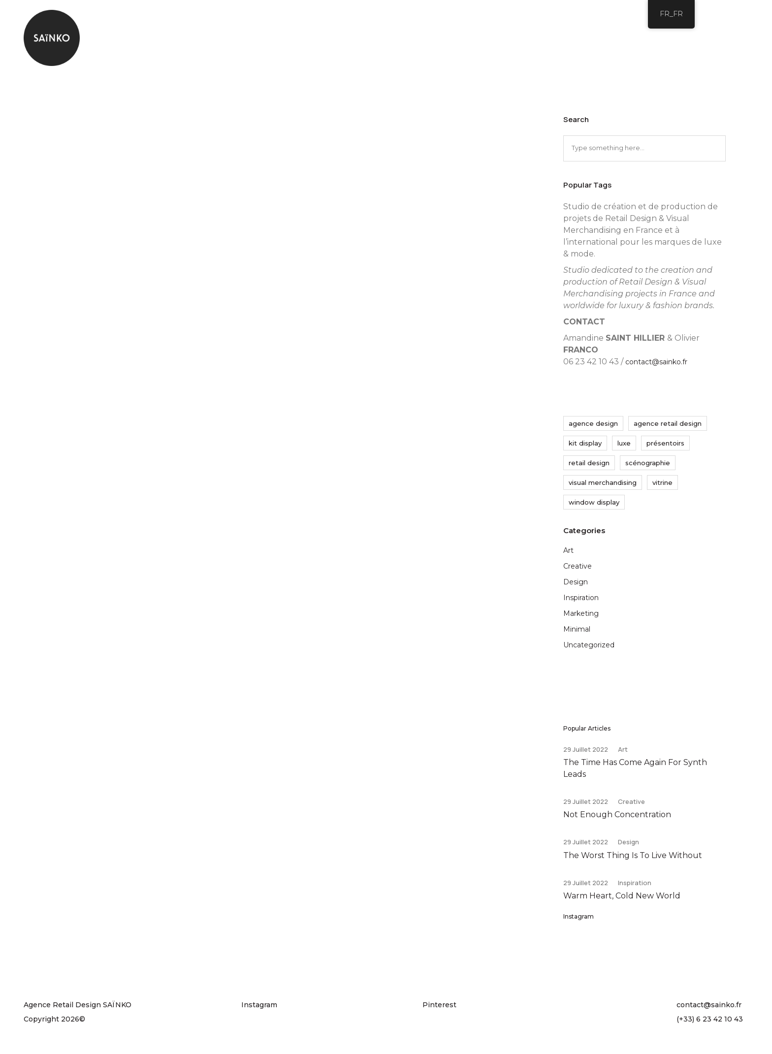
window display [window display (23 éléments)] (594, 505)
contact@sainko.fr (656, 364)
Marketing (581, 615)
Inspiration (581, 600)
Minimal (576, 631)
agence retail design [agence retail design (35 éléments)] (668, 426)
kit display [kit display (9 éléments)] (585, 445)
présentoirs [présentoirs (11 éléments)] (665, 445)
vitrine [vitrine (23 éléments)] (662, 485)
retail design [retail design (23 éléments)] (589, 465)
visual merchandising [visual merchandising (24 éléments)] (603, 485)
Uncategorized (588, 647)
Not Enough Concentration (617, 819)
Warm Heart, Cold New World (621, 901)
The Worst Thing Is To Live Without (632, 860)
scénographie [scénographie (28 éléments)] (647, 465)
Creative (577, 568)
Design (575, 584)
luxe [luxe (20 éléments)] (624, 445)
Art (568, 552)
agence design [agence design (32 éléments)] (593, 426)
